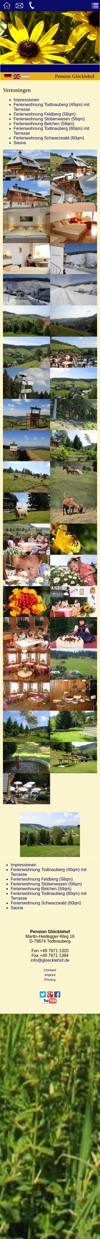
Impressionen (26, 100)
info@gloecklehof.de (50, 960)
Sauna (20, 142)
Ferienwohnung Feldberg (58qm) (45, 114)
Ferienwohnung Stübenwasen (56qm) (49, 119)
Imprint (50, 975)
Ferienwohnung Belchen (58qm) (44, 123)
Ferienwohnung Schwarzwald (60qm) (49, 138)
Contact (50, 970)
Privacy (50, 980)
